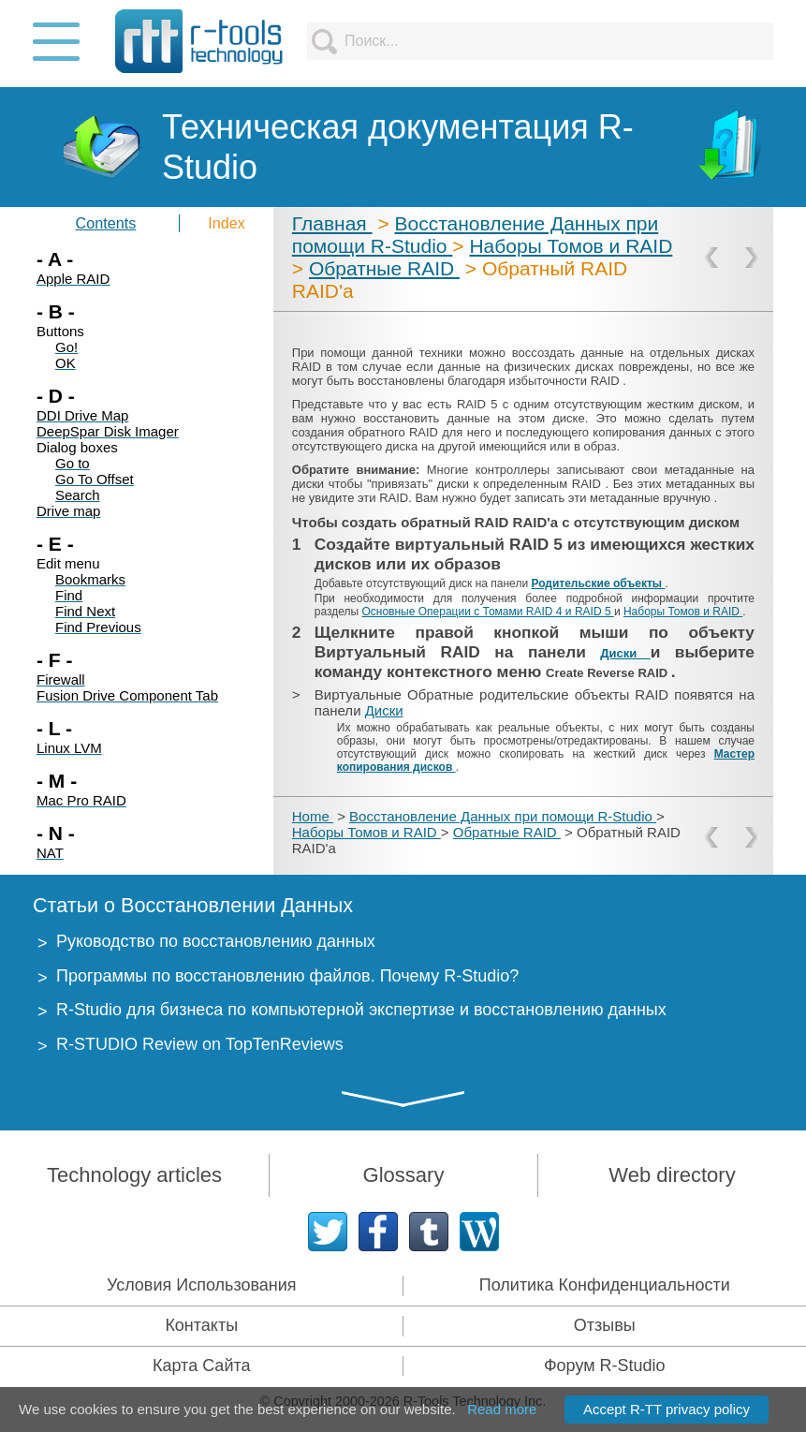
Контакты (201, 1325)
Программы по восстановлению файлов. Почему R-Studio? (287, 976)
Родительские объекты (598, 583)
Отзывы (605, 1325)
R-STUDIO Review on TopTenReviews (200, 1044)
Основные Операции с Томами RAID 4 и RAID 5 (487, 611)
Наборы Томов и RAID (570, 246)
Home (312, 816)
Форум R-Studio (605, 1365)
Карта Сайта (201, 1365)
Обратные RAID (384, 268)
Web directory (671, 1175)
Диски (625, 653)
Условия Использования (202, 1285)
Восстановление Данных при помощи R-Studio (502, 816)
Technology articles (134, 1175)
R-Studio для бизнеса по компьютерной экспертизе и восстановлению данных (361, 1009)
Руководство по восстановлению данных (215, 941)
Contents (106, 222)
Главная (332, 223)
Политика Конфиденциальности (604, 1285)
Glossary (404, 1175)
